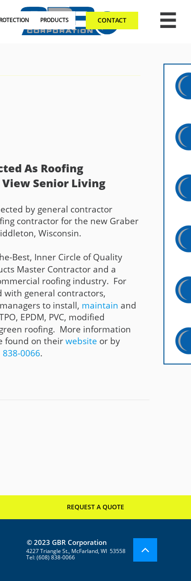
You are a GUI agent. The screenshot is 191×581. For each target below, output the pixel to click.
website (81, 341)
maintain (100, 305)
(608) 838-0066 (56, 557)
